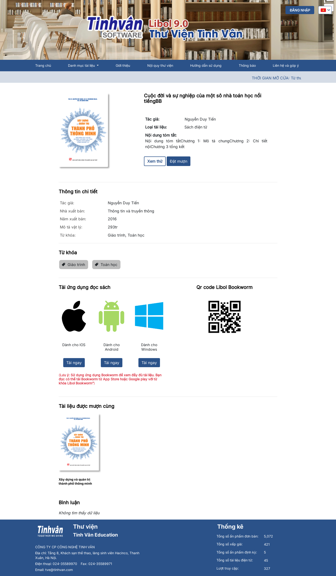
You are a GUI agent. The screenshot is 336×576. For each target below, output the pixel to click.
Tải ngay (74, 362)
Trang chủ (43, 65)
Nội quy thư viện (160, 65)
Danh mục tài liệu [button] (82, 65)
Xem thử (154, 161)
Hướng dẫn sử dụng (206, 65)
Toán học (106, 264)
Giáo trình (73, 264)
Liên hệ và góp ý (286, 65)
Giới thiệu (123, 65)
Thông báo (247, 65)
